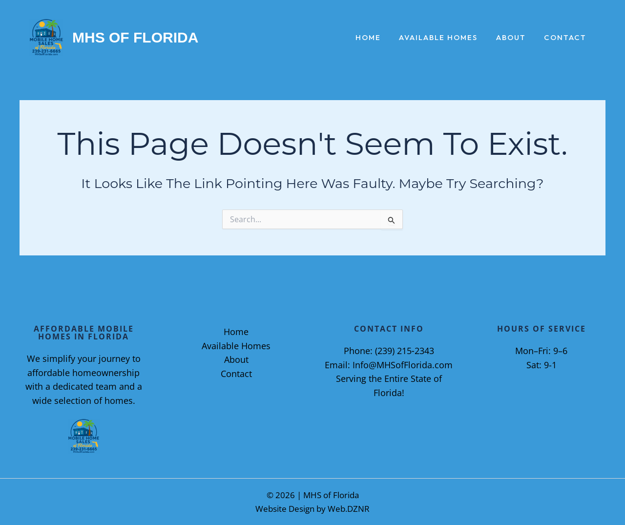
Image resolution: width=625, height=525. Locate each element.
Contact (567, 38)
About (516, 38)
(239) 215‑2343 (404, 351)
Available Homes (447, 38)
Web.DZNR (349, 508)
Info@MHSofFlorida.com (403, 365)
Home (381, 38)
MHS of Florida (135, 37)
